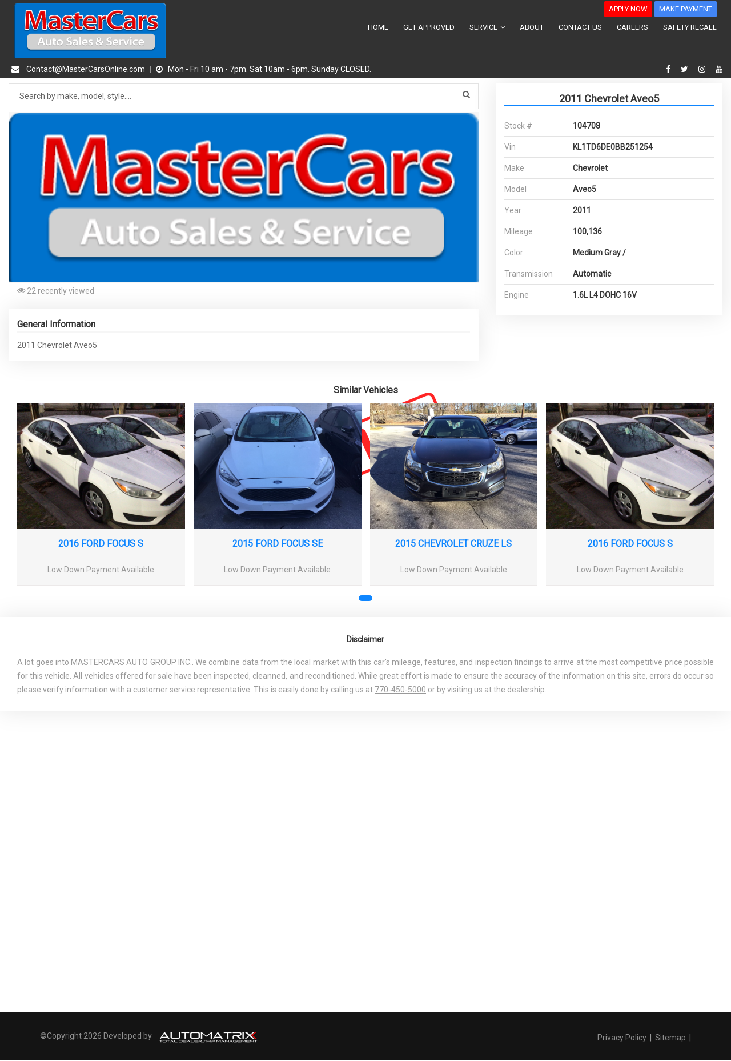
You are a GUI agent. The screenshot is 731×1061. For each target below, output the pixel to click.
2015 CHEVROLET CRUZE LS (453, 543)
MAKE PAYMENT (685, 9)
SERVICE (487, 27)
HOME (378, 27)
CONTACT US (580, 27)
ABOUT (532, 27)
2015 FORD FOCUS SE (277, 543)
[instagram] (703, 69)
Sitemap (670, 1037)
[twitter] (686, 69)
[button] (468, 122)
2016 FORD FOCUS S (100, 543)
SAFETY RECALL (690, 27)
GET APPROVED (429, 27)
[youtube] (719, 69)
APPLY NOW (628, 9)
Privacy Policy (622, 1037)
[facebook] (669, 69)
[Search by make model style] (244, 96)
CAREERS (632, 27)
